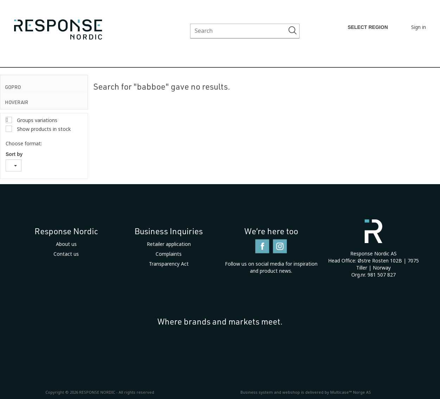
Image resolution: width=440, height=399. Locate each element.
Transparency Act (169, 263)
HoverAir (16, 102)
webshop (291, 392)
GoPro (13, 87)
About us (66, 244)
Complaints (169, 254)
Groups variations (36, 120)
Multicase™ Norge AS (350, 392)
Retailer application (169, 244)
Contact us (66, 254)
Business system (256, 392)
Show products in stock (43, 129)
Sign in (418, 27)
